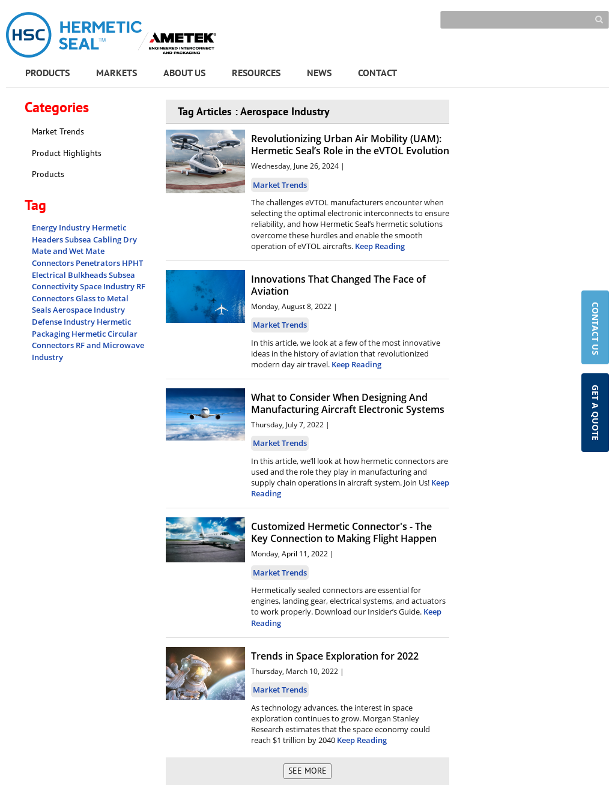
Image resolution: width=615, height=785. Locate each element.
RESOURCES (256, 73)
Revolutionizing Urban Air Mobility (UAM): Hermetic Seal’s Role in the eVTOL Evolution (350, 144)
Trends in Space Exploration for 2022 (335, 656)
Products (48, 174)
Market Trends (58, 131)
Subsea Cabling (94, 239)
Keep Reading (380, 246)
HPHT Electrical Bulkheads (87, 268)
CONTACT (377, 73)
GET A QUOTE (595, 412)
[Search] (524, 20)
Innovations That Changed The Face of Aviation (338, 285)
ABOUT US (184, 73)
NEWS (319, 73)
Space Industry (108, 286)
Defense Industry (64, 321)
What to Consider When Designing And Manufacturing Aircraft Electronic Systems (347, 403)
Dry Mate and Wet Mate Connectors (84, 251)
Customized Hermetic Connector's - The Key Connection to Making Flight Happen (344, 532)
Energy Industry (62, 227)
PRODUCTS (47, 73)
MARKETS (116, 73)
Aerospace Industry (89, 309)
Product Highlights (66, 153)
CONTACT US (595, 329)
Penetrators (99, 262)
